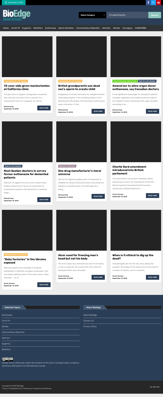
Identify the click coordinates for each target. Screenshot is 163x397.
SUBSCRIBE (140, 28)
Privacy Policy (90, 330)
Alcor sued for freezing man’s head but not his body (78, 260)
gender (116, 28)
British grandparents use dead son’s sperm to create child (79, 87)
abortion (106, 28)
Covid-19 (15, 28)
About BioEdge (90, 318)
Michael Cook (9, 106)
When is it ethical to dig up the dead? (133, 260)
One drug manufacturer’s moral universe (80, 175)
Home (6, 28)
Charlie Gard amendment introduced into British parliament (129, 173)
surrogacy (128, 28)
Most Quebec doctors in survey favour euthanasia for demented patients (26, 177)
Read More (43, 108)
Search (154, 15)
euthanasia (50, 28)
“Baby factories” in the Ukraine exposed (25, 264)
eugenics (26, 28)
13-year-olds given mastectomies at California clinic (26, 87)
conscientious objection (88, 28)
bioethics (38, 28)
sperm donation (66, 28)
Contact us (88, 324)
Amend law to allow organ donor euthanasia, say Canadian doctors (134, 89)
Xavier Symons (117, 197)
